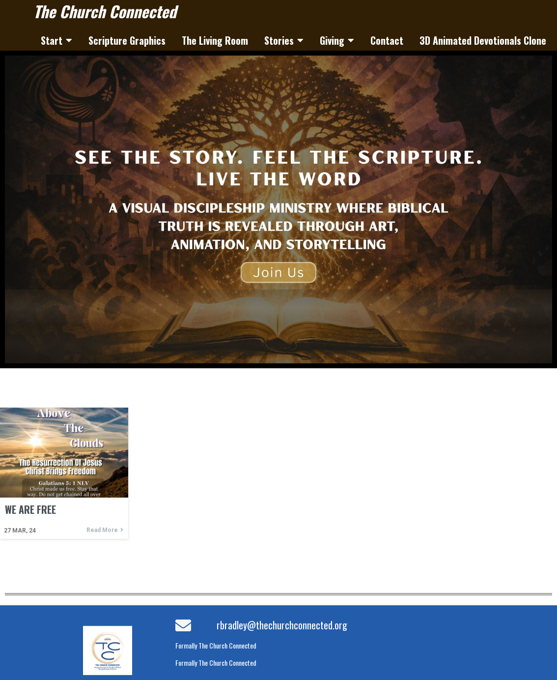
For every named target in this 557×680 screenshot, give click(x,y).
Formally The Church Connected (215, 645)
